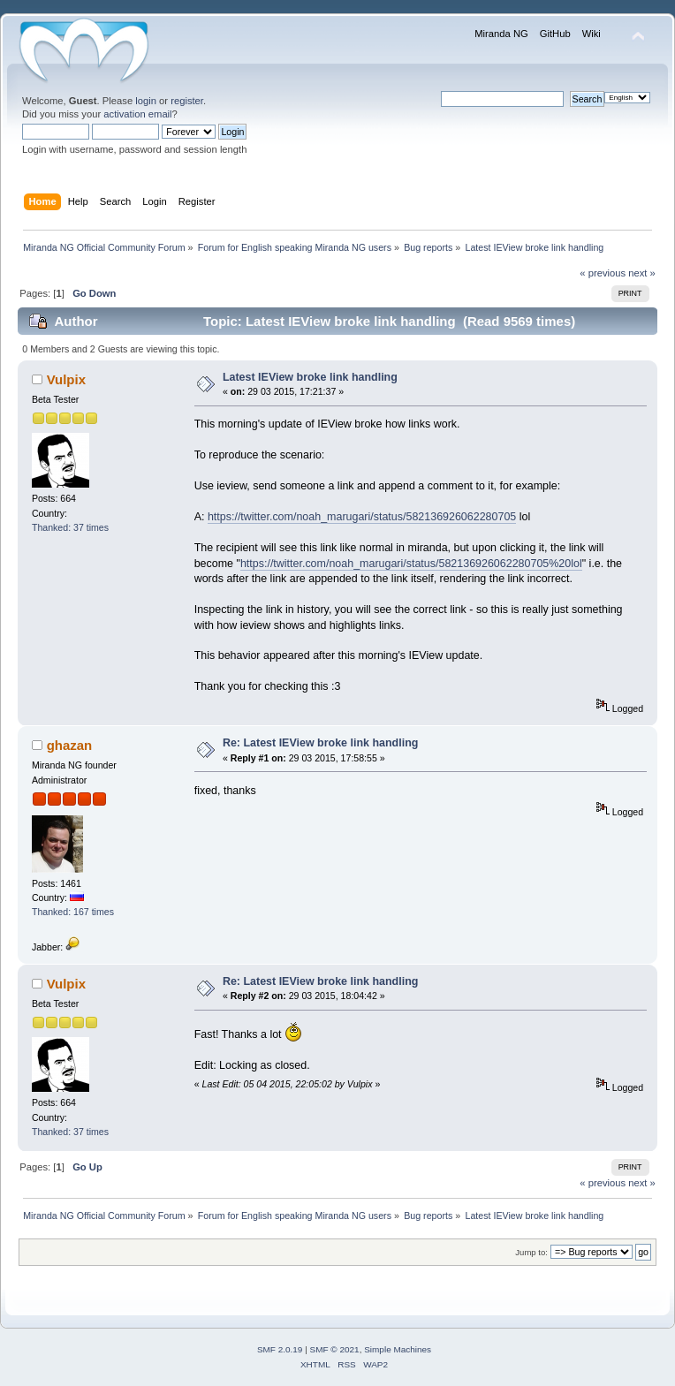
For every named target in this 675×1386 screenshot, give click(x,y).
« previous (603, 273)
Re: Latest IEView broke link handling (321, 743)
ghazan (70, 745)
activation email (137, 114)
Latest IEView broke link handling (310, 377)
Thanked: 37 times (70, 527)
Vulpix (66, 379)
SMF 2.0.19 (280, 1349)
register (187, 100)
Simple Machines (397, 1349)
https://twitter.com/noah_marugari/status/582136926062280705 (362, 517)
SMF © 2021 (335, 1349)
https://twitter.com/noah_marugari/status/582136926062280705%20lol (411, 563)
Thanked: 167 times (73, 911)
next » (642, 273)
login (145, 100)
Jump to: (531, 1252)
